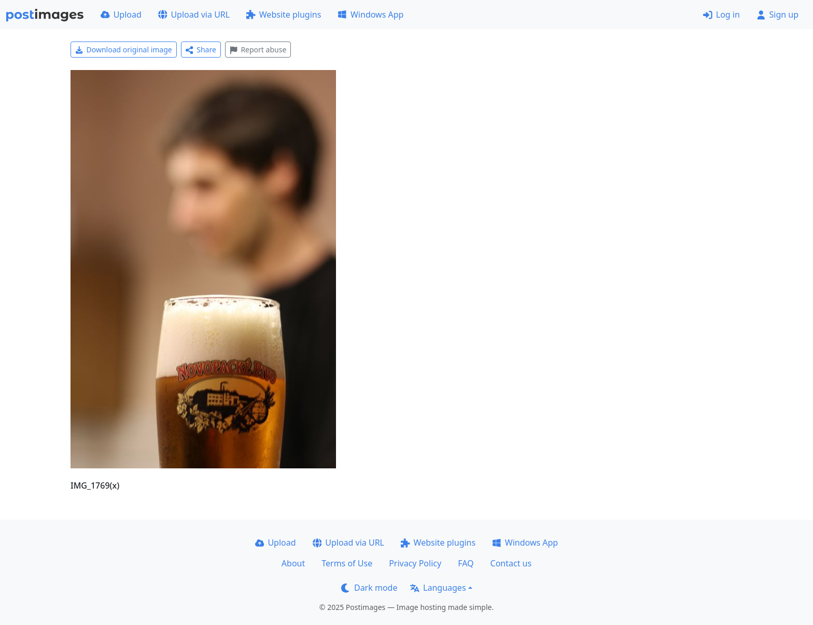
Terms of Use (346, 563)
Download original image (123, 49)
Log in (721, 14)
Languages (438, 587)
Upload (121, 14)
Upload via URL (194, 14)
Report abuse (258, 49)
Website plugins (283, 14)
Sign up (777, 14)
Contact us (511, 563)
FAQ (465, 563)
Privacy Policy (415, 563)
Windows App (370, 14)
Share (201, 49)
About (293, 563)
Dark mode (369, 587)
